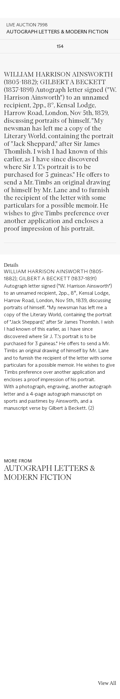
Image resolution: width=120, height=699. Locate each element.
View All (107, 683)
